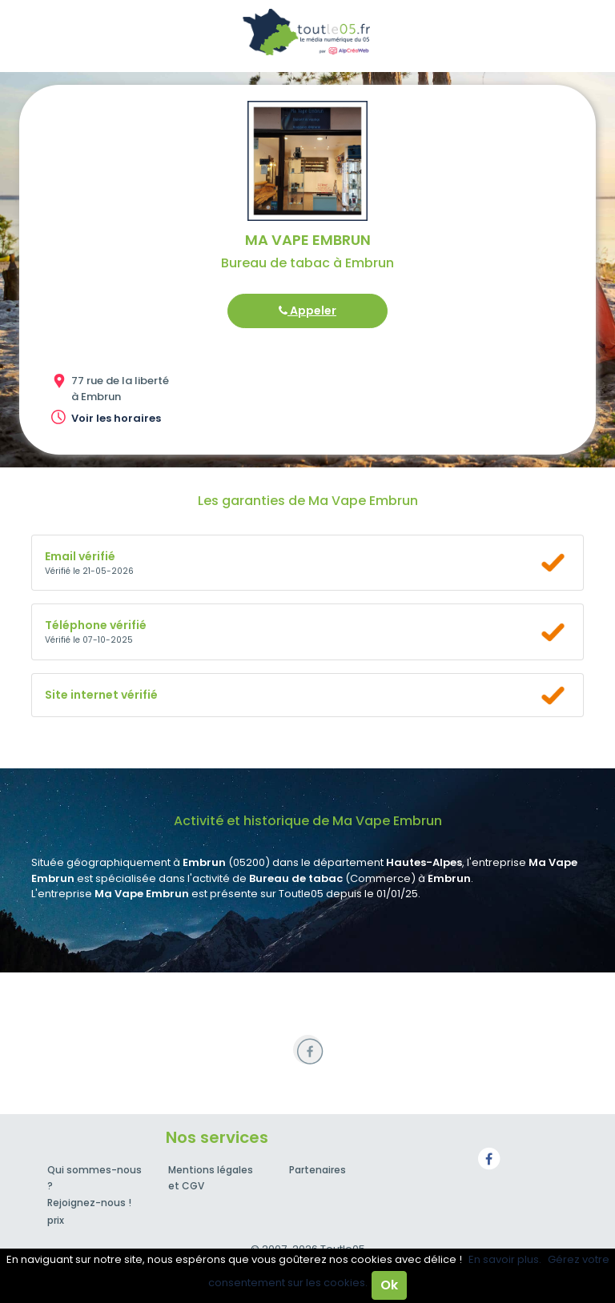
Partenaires (317, 1170)
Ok (389, 1285)
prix (55, 1220)
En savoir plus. (504, 1259)
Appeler (307, 311)
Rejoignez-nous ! (89, 1202)
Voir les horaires (116, 418)
